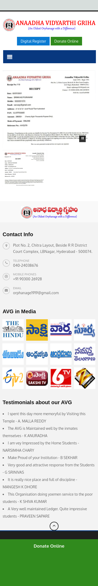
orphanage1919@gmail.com (36, 293)
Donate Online (49, 546)
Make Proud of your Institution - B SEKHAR (42, 457)
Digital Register (33, 41)
